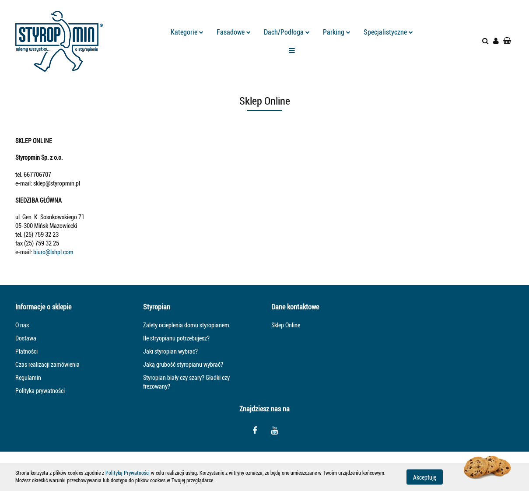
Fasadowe (234, 32)
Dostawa (25, 338)
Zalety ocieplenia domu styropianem (186, 325)
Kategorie (187, 32)
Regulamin (28, 377)
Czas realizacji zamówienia (47, 364)
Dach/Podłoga (287, 32)
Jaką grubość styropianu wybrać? (183, 364)
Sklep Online (285, 325)
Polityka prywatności (40, 390)
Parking (336, 32)
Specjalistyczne (388, 32)
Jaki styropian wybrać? (170, 351)
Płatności (26, 351)
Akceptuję (424, 476)
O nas (22, 325)
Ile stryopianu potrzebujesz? (176, 338)
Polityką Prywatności (127, 473)
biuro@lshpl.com (53, 252)
